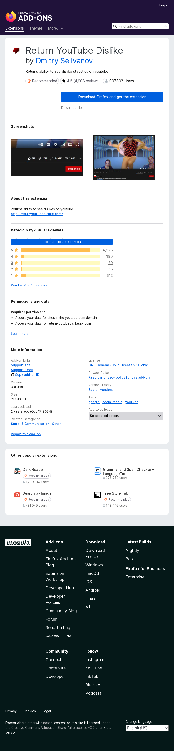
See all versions (101, 390)
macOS (92, 573)
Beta (130, 558)
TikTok (91, 676)
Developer (55, 676)
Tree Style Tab (115, 493)
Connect (54, 659)
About (51, 550)
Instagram (94, 659)
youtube (131, 402)
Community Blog (61, 610)
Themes (36, 28)
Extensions (14, 28)
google (94, 402)
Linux (90, 598)
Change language (139, 722)
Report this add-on (26, 434)
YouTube (93, 668)
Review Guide (58, 636)
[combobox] (140, 26)
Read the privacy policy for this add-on (119, 377)
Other (56, 424)
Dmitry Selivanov (64, 60)
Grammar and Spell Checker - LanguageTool (128, 471)
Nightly (132, 550)
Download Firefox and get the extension (112, 96)
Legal (47, 711)
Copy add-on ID (25, 375)
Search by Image (37, 493)
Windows (94, 565)
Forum (51, 619)
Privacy (11, 711)
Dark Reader (33, 469)
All (87, 607)
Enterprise (135, 577)
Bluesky (92, 684)
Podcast (93, 693)
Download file (71, 107)
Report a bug (58, 627)
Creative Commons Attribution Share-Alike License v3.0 (53, 727)
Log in (164, 5)
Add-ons (54, 542)
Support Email (22, 370)
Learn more (20, 333)
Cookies (29, 711)
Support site (21, 365)
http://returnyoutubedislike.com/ (37, 214)
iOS (88, 581)
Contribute (56, 668)
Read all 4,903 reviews (29, 285)
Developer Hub (60, 587)
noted (47, 723)
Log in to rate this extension (62, 241)
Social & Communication (30, 424)
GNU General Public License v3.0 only (118, 365)
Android (92, 590)
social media (112, 402)
